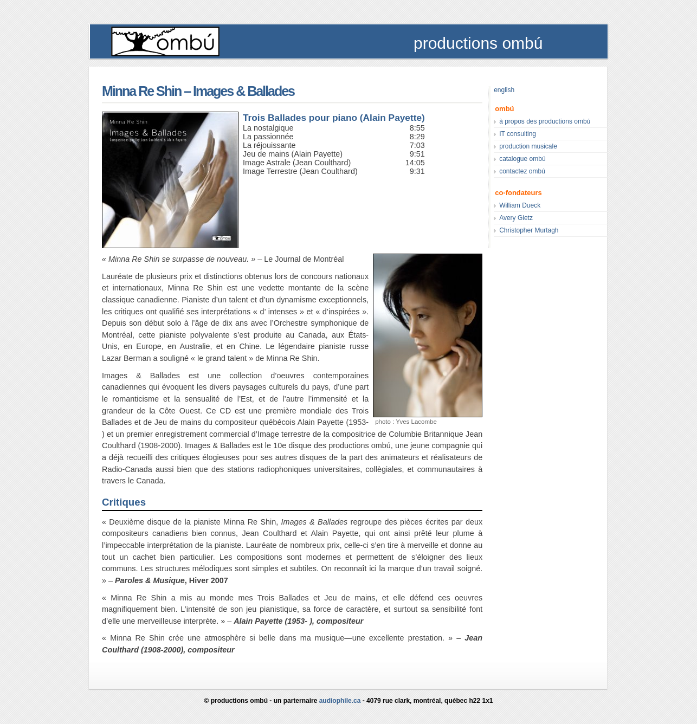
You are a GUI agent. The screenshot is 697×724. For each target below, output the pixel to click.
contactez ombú (522, 171)
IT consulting (517, 134)
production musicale (528, 146)
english (504, 90)
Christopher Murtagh (528, 230)
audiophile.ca (340, 700)
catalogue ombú (522, 159)
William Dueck (519, 205)
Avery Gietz (516, 218)
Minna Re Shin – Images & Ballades (198, 91)
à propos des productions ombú (544, 121)
